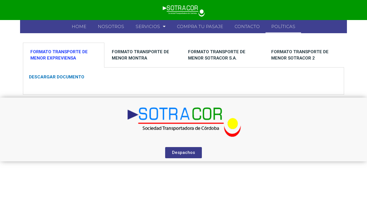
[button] (183, 152)
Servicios (150, 26)
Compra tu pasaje (200, 26)
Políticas (283, 26)
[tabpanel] (183, 81)
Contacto (247, 26)
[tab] (63, 55)
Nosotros (111, 26)
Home (79, 26)
